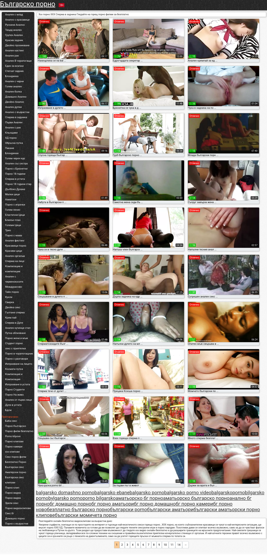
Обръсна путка (14, 143)
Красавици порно (15, 245)
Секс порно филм (15, 456)
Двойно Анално (14, 101)
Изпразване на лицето (18, 363)
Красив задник (14, 40)
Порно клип (12, 487)
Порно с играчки (15, 204)
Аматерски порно (15, 472)
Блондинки (11, 153)
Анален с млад (14, 14)
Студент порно (14, 343)
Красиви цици (13, 250)
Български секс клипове (14, 480)
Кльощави (11, 132)
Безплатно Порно (15, 462)
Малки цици (12, 194)
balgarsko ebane (112, 492)
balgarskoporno (228, 492)
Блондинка (11, 76)
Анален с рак (13, 127)
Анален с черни (14, 81)
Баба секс (11, 420)
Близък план (13, 220)
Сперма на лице (14, 261)
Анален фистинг (15, 240)
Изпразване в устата (17, 384)
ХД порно (11, 137)
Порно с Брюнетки (16, 168)
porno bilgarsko (99, 498)
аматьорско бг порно (139, 498)
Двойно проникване (17, 45)
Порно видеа (13, 492)
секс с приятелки (15, 348)
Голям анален (13, 86)
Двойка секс (12, 307)
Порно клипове (14, 441)
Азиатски (10, 199)
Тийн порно (12, 291)
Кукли (8, 297)
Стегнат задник (14, 71)
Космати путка (14, 369)
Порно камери (13, 446)
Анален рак (12, 55)
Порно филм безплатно (19, 431)
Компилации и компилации (14, 269)
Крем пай (10, 317)
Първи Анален (13, 122)
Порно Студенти (15, 389)
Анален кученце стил (18, 327)
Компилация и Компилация (13, 377)
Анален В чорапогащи (18, 60)
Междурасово (13, 286)
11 (172, 544)
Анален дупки (13, 107)
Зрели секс (11, 503)
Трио (8, 230)
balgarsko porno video (187, 492)
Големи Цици (13, 225)
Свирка (9, 302)
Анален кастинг (14, 50)
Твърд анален (13, 30)
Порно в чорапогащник (19, 353)
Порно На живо (14, 394)
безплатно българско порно (78, 509)
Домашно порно (15, 518)
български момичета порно (86, 515)
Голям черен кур (15, 158)
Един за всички (14, 65)
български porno (128, 509)
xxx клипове (12, 451)
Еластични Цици (15, 214)
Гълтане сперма (15, 312)
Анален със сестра (16, 163)
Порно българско (15, 426)
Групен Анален (14, 35)
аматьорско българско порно (196, 498)
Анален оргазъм (15, 256)
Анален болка (13, 91)
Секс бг (9, 513)
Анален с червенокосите (14, 279)
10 (165, 544)
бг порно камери (194, 504)
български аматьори (170, 509)
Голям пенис (12, 209)
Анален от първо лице (18, 399)
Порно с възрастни (16, 523)
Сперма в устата (15, 178)
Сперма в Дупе (14, 322)
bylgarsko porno (65, 498)
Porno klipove (13, 436)
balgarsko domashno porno (65, 492)
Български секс (14, 467)
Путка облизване (15, 333)
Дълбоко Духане (15, 189)
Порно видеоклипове (18, 508)
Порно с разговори (16, 358)
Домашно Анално (15, 96)
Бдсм (8, 410)
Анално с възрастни (17, 112)
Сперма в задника (16, 117)
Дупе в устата (13, 405)
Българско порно (27, 4)
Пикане (9, 148)
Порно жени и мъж (16, 338)
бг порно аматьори (112, 504)
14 (178, 544)
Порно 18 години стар (18, 184)
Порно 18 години (15, 173)
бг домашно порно (70, 504)
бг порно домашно (155, 504)
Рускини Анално (15, 24)
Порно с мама (13, 235)
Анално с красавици (17, 19)
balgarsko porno (147, 492)
